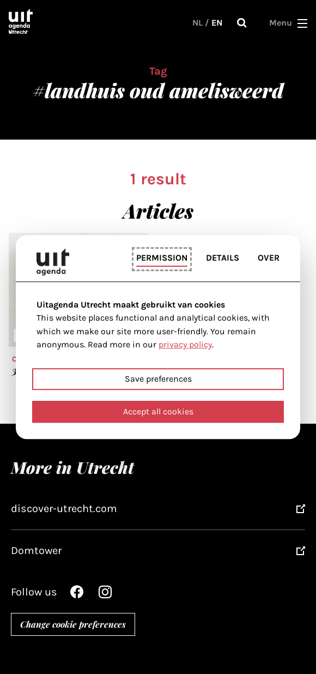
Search (242, 23)
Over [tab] (268, 257)
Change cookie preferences (73, 624)
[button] (302, 23)
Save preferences (158, 379)
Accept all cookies (158, 411)
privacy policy (185, 344)
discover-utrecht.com (64, 508)
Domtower (36, 550)
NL (197, 22)
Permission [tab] (161, 257)
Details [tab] (222, 257)
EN (216, 22)
